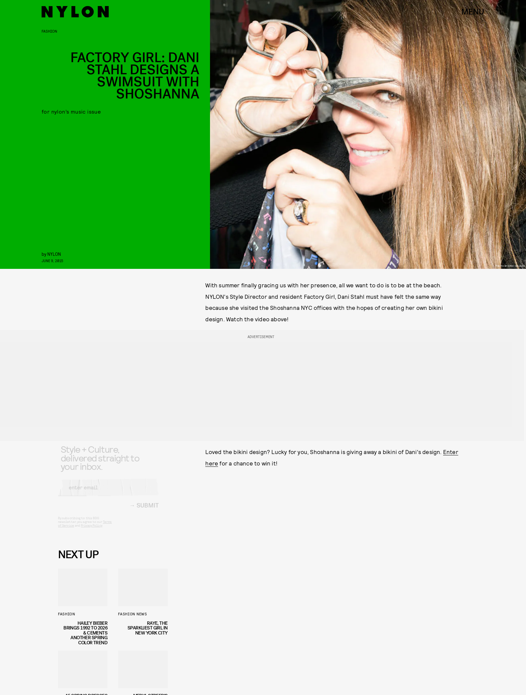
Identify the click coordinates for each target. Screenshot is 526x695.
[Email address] (108, 492)
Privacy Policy (91, 531)
